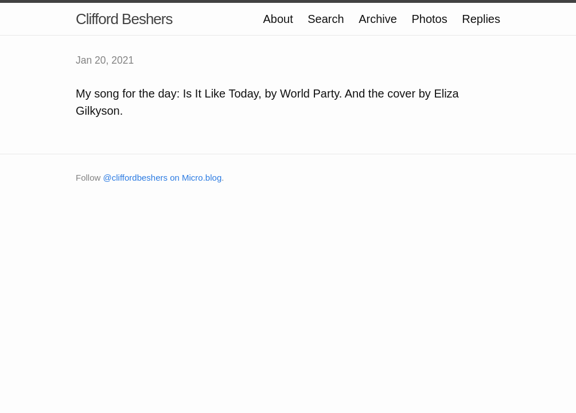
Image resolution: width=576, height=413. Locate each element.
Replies (481, 19)
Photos (429, 19)
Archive (378, 19)
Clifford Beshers (124, 19)
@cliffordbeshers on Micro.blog (162, 177)
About (278, 19)
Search (326, 19)
